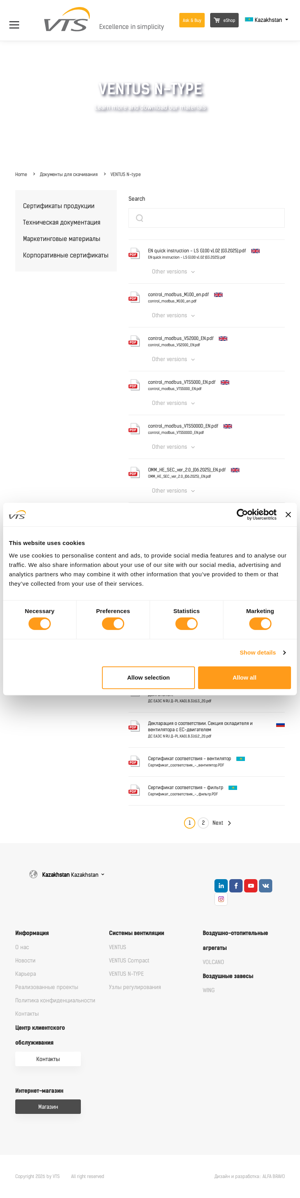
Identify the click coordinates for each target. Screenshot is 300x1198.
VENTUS (117, 947)
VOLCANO (213, 962)
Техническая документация (61, 222)
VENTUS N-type (126, 174)
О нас (22, 947)
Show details (258, 652)
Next (217, 823)
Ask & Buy (192, 20)
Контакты (27, 1014)
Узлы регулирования (135, 987)
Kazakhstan (264, 20)
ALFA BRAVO (273, 1176)
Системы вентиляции (136, 933)
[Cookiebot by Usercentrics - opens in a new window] (242, 514)
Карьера (25, 974)
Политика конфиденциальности (55, 1000)
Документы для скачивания (69, 174)
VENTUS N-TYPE (126, 974)
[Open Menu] (18, 20)
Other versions (169, 271)
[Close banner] (288, 514)
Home (21, 174)
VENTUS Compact (129, 960)
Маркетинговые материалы (61, 239)
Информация (32, 933)
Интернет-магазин (39, 1091)
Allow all (244, 677)
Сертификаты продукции (59, 206)
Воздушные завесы (228, 976)
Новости (25, 960)
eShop (224, 20)
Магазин (48, 1107)
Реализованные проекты (46, 987)
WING (209, 990)
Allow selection (148, 677)
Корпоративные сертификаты (66, 255)
